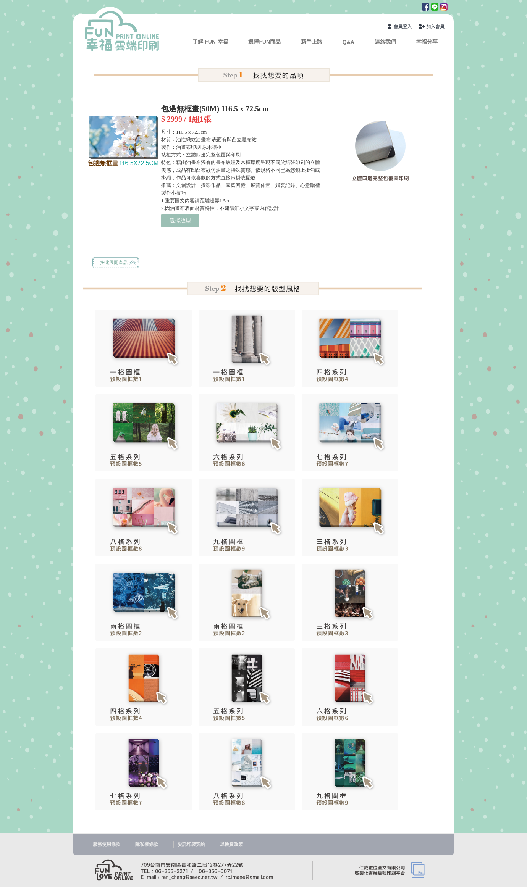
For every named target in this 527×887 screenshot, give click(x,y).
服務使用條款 (106, 844)
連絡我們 (385, 42)
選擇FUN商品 (264, 42)
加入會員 (432, 27)
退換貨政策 (231, 844)
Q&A (348, 42)
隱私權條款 (146, 844)
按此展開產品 (114, 262)
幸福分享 (427, 42)
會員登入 (401, 27)
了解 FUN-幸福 (210, 42)
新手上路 (311, 42)
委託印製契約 (191, 844)
